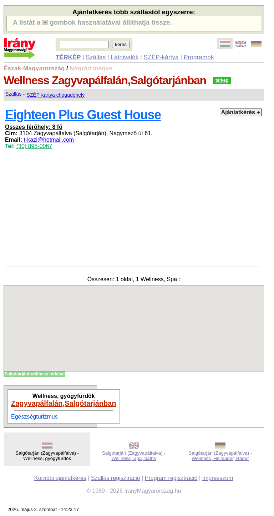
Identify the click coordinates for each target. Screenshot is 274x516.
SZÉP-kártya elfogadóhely (56, 95)
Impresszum (217, 478)
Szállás (96, 57)
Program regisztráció (171, 478)
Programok (199, 57)
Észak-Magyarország (34, 68)
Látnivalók (124, 57)
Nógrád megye (91, 68)
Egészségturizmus (34, 417)
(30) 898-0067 (34, 146)
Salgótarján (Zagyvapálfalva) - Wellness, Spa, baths (134, 455)
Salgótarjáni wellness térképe (35, 373)
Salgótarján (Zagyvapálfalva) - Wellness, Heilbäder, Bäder (220, 455)
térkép (221, 80)
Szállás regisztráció (115, 478)
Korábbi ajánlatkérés (60, 478)
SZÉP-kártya (161, 57)
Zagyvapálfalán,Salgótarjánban (63, 403)
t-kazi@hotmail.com (49, 140)
